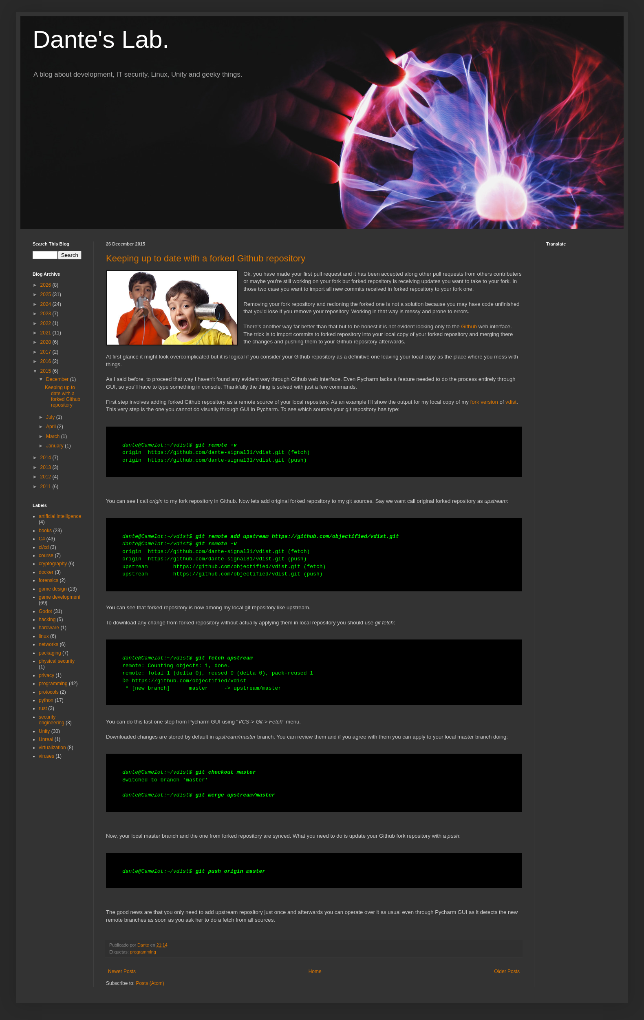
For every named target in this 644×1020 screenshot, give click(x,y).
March (53, 436)
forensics (48, 580)
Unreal (46, 739)
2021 (46, 333)
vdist (510, 402)
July (51, 417)
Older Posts (507, 971)
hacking (47, 619)
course (46, 555)
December (58, 379)
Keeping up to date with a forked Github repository (205, 258)
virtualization (52, 747)
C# (42, 539)
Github (469, 326)
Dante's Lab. (101, 39)
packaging (50, 653)
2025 (46, 294)
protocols (49, 692)
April (51, 426)
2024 (46, 304)
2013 (46, 467)
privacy (46, 675)
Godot (45, 611)
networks (48, 644)
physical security (57, 661)
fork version (484, 402)
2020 (46, 342)
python (46, 700)
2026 (46, 285)
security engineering (51, 720)
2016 (46, 361)
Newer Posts (122, 971)
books (45, 530)
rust (43, 708)
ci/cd (44, 547)
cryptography (53, 563)
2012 (46, 477)
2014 (46, 457)
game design (53, 589)
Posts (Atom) (150, 983)
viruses (46, 756)
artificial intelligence (60, 516)
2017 (46, 352)
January (55, 446)
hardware (49, 628)
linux (44, 636)
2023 (46, 313)
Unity (44, 731)
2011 (46, 486)
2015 (46, 371)
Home (315, 971)
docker (46, 572)
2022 (46, 323)
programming (143, 951)
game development (59, 597)
